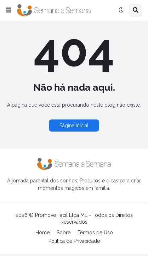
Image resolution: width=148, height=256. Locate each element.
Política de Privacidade (74, 241)
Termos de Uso (95, 232)
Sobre (63, 232)
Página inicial (74, 125)
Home (42, 232)
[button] (8, 10)
